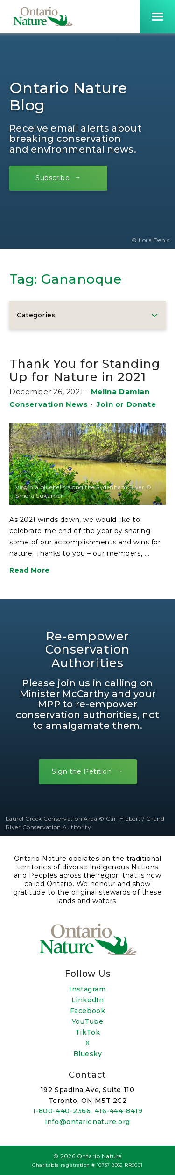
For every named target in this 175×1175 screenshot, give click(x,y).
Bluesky (87, 1054)
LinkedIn (87, 1000)
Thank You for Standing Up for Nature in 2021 (84, 370)
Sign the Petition (82, 771)
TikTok (87, 1032)
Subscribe (52, 177)
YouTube (88, 1021)
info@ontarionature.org (87, 1121)
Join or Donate (126, 404)
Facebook (87, 1010)
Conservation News (48, 404)
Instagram (87, 989)
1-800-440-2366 (62, 1111)
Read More (29, 570)
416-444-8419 (119, 1111)
